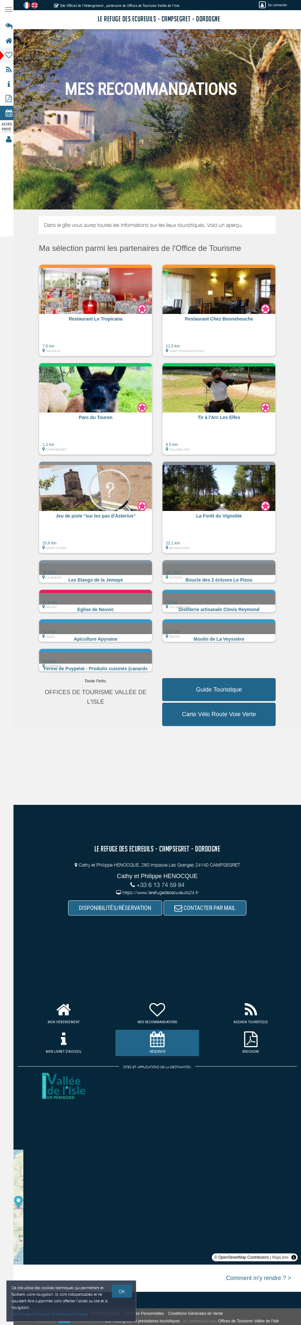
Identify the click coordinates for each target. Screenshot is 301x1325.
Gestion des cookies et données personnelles (50, 1314)
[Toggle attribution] (294, 1257)
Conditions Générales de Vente (197, 1313)
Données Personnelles (146, 1313)
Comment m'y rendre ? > (258, 1278)
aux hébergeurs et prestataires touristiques (144, 1321)
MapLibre (280, 1257)
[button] (97, 313)
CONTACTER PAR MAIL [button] (207, 907)
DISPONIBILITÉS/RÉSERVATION (117, 907)
